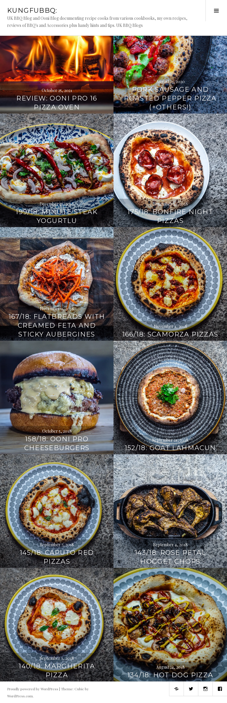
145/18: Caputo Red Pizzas (57, 557)
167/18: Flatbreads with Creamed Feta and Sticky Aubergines (57, 325)
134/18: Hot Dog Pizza (170, 675)
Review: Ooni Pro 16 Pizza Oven (56, 102)
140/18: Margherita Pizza (57, 670)
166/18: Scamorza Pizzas (170, 334)
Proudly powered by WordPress (32, 688)
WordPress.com (20, 696)
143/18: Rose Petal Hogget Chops (170, 557)
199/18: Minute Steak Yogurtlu (57, 216)
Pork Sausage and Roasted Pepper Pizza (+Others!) (170, 98)
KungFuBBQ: (32, 10)
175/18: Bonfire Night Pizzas (170, 216)
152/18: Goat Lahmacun (170, 448)
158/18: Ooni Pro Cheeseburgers (57, 443)
